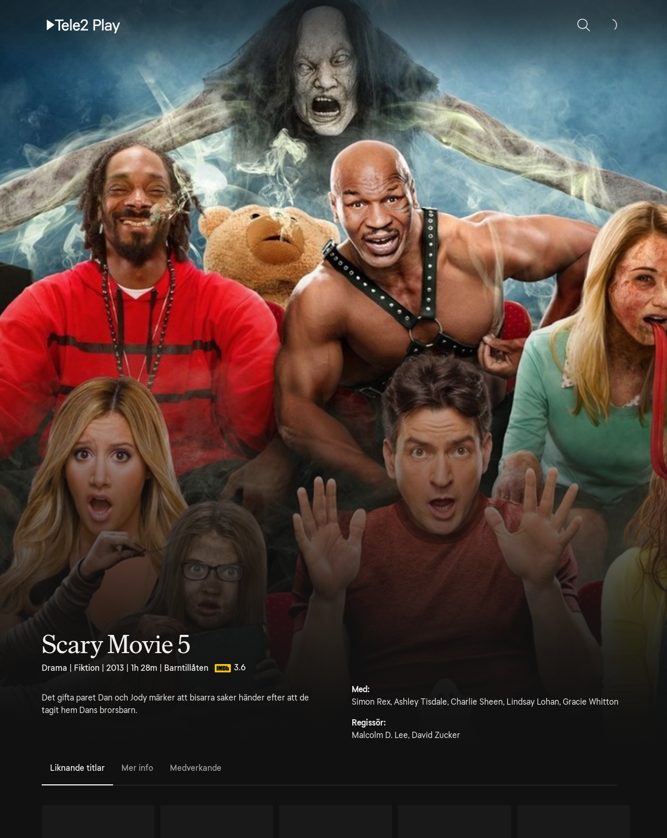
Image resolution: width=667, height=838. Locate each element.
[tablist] (329, 768)
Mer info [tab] (137, 768)
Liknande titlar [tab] (77, 768)
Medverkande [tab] (195, 768)
